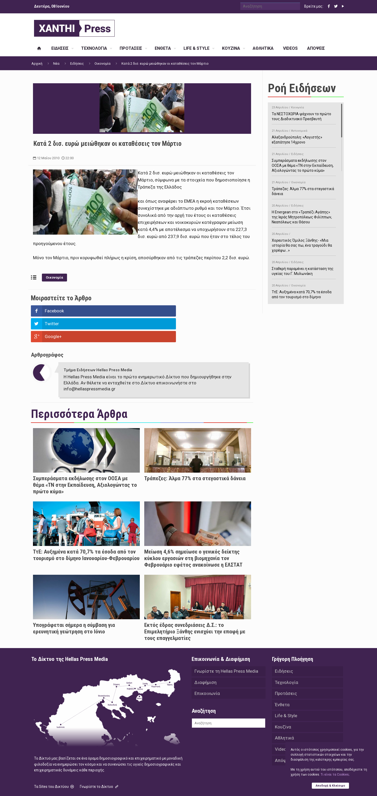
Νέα (56, 63)
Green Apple (184, 785)
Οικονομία (102, 63)
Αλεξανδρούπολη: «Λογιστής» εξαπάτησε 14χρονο (304, 135)
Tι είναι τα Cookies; (335, 774)
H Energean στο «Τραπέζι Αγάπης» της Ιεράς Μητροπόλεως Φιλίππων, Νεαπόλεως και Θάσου (304, 213)
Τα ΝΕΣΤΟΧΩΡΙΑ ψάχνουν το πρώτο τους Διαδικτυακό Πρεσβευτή (304, 112)
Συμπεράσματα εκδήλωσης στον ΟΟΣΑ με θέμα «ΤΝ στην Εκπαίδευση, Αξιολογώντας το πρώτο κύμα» (85, 459)
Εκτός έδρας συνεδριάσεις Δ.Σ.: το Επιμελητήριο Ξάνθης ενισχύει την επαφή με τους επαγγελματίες (194, 606)
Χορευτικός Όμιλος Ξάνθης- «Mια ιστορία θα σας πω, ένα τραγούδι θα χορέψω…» (304, 241)
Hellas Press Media (99, 785)
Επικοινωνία (207, 668)
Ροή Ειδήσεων (302, 88)
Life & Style (286, 691)
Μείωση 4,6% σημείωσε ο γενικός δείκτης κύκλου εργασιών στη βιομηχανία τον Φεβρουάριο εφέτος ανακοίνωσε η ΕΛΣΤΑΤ (193, 532)
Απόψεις (284, 737)
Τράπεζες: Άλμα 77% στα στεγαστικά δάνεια (195, 453)
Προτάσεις (286, 668)
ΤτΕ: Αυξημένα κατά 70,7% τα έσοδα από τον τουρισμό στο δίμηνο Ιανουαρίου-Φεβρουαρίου (86, 529)
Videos (282, 726)
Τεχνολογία (286, 657)
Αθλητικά (284, 714)
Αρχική (36, 63)
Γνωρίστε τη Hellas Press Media (226, 645)
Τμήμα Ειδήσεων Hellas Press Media (98, 344)
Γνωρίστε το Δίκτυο (99, 761)
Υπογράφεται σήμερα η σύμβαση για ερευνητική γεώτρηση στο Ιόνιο (74, 602)
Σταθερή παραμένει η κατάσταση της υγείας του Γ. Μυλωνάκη (304, 267)
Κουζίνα (283, 703)
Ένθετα (282, 680)
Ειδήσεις (77, 63)
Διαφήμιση (206, 657)
